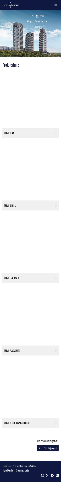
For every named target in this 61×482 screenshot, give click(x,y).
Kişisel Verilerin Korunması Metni (15, 470)
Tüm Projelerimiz (47, 448)
